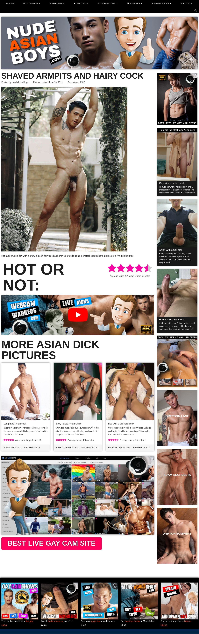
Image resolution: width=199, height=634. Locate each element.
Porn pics (136, 3)
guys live (95, 621)
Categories (33, 3)
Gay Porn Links (109, 3)
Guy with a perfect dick (172, 183)
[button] (195, 10)
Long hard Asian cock (15, 424)
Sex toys (82, 3)
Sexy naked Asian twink (68, 424)
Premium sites (162, 3)
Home (11, 3)
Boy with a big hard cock (121, 424)
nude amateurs (55, 621)
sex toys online (132, 621)
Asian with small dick (170, 250)
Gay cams (58, 3)
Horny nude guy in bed (171, 319)
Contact (187, 3)
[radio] (112, 268)
